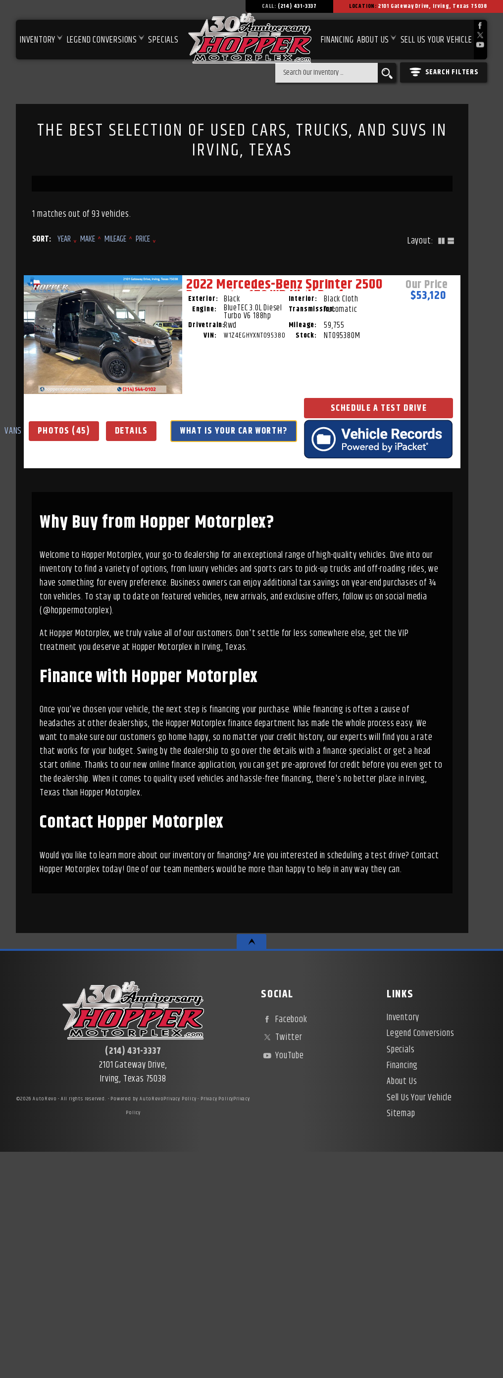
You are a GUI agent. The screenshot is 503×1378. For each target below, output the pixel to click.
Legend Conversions (420, 1259)
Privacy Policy (179, 1325)
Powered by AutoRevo (136, 1325)
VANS (99, 559)
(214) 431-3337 (133, 1277)
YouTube (282, 1281)
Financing (402, 1291)
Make (87, 239)
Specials (163, 40)
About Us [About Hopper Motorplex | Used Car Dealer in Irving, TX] (373, 40)
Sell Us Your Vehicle (436, 40)
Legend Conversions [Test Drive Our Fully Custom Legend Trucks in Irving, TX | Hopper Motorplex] (102, 40)
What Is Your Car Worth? (102, 624)
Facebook (284, 1245)
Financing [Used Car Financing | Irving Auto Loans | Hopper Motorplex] (337, 40)
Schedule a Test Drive (99, 647)
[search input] (326, 73)
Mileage (115, 239)
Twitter (281, 1263)
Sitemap (401, 1339)
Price (143, 239)
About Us (402, 1307)
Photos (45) (99, 578)
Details (99, 601)
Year (64, 239)
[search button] (387, 73)
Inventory (37, 40)
